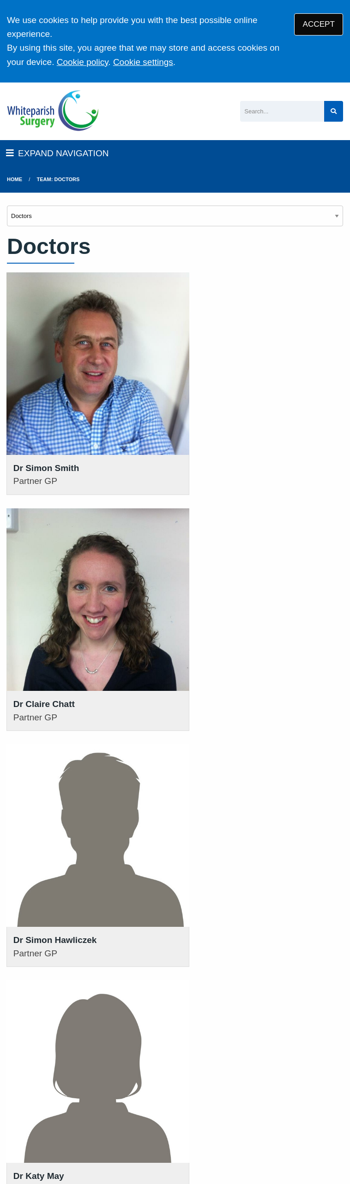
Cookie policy (83, 62)
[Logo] (53, 111)
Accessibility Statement (279, 1106)
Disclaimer (211, 1106)
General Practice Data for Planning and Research (228, 1117)
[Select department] (175, 216)
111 (185, 998)
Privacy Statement (152, 1106)
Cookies (79, 1117)
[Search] (282, 111)
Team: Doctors (58, 179)
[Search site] (333, 111)
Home (14, 179)
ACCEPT (319, 24)
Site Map (117, 1117)
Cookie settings (143, 62)
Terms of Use (88, 1106)
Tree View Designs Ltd (85, 1146)
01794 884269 (188, 975)
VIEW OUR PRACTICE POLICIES (292, 1034)
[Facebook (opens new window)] (15, 1146)
